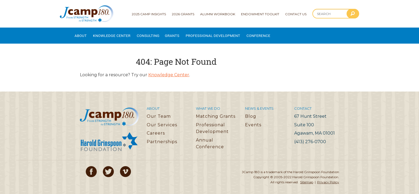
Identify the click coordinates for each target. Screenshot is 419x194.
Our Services (162, 120)
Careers (156, 128)
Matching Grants (215, 112)
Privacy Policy (328, 178)
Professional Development (232, 34)
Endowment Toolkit (260, 14)
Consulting (158, 34)
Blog (250, 112)
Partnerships (162, 137)
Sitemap (306, 178)
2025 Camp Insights (149, 14)
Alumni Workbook (217, 14)
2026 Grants (183, 14)
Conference (283, 34)
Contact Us (296, 14)
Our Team (159, 112)
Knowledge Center (117, 34)
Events (253, 120)
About (81, 34)
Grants (186, 34)
